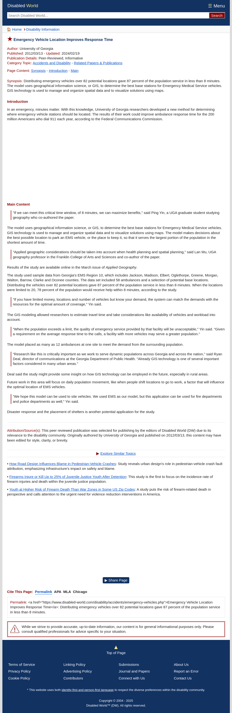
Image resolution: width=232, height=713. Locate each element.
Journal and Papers (134, 671)
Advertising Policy (77, 671)
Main (75, 71)
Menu (216, 6)
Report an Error (186, 671)
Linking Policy (74, 664)
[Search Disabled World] (108, 15)
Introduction (58, 71)
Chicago (80, 592)
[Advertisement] (116, 162)
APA (58, 592)
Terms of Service (21, 664)
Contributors (73, 678)
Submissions (129, 664)
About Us (181, 664)
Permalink (43, 592)
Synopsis (38, 71)
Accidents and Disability (52, 63)
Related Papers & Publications (98, 63)
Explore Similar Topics (118, 453)
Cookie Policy (19, 678)
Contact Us (183, 678)
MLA (67, 592)
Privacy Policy (19, 671)
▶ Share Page (116, 580)
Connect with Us (132, 678)
